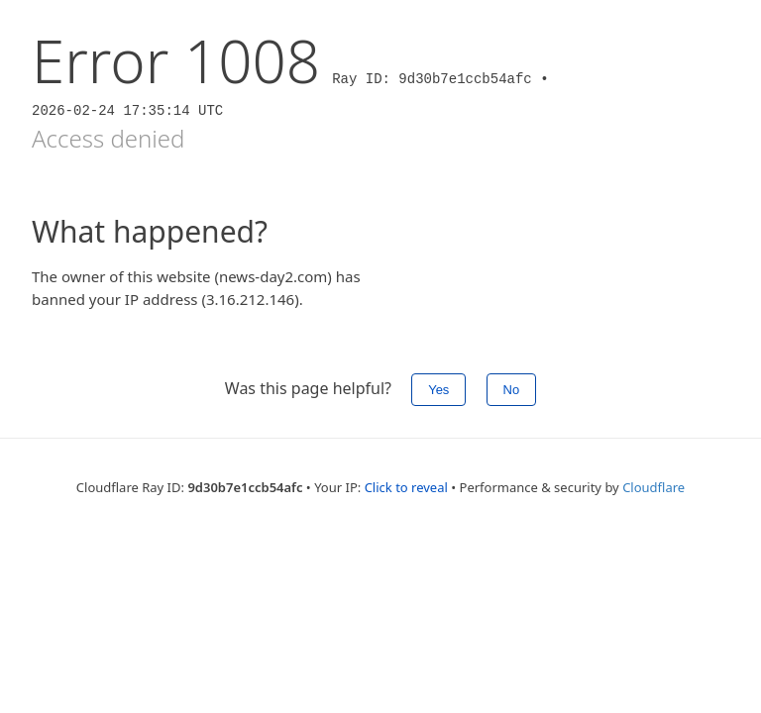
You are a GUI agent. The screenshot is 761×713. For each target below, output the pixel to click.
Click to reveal (406, 487)
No (511, 389)
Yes (438, 389)
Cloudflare (653, 487)
